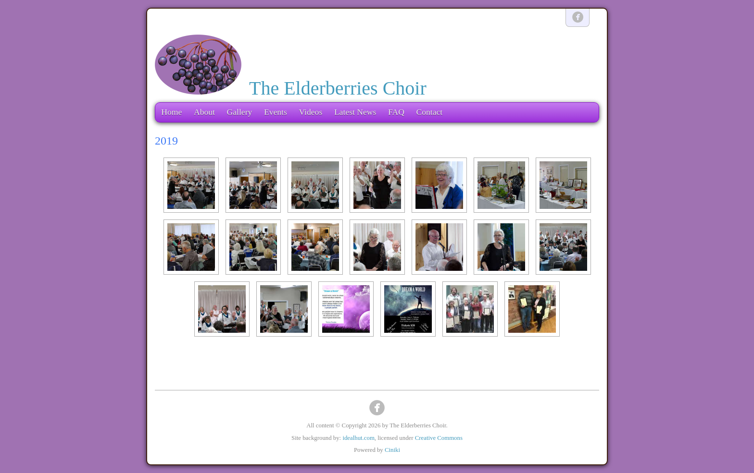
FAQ (396, 112)
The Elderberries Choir (338, 88)
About (204, 112)
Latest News (355, 112)
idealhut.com (358, 438)
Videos (310, 112)
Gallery (239, 112)
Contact (429, 112)
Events (275, 112)
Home (171, 112)
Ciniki (392, 450)
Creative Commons (439, 438)
